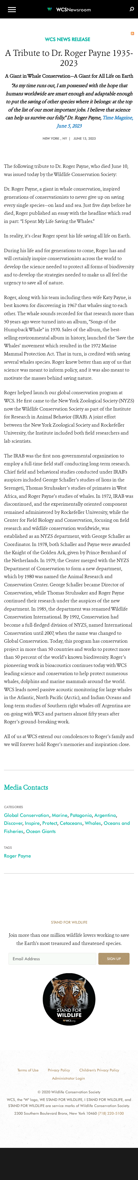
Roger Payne (17, 856)
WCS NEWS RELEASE (67, 39)
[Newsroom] (69, 6)
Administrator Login (68, 1078)
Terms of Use (28, 1070)
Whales (93, 823)
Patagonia (81, 815)
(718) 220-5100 (111, 1113)
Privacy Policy (59, 1070)
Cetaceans (71, 823)
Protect (49, 823)
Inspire (32, 823)
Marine (59, 815)
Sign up (114, 959)
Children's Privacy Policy (99, 1070)
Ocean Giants (41, 831)
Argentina (105, 815)
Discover (13, 823)
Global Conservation (26, 815)
